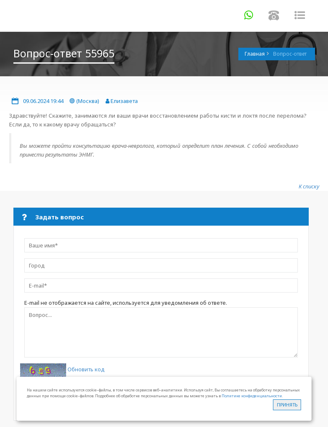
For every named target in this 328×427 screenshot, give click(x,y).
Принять (287, 404)
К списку (309, 186)
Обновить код (86, 369)
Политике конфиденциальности (252, 396)
